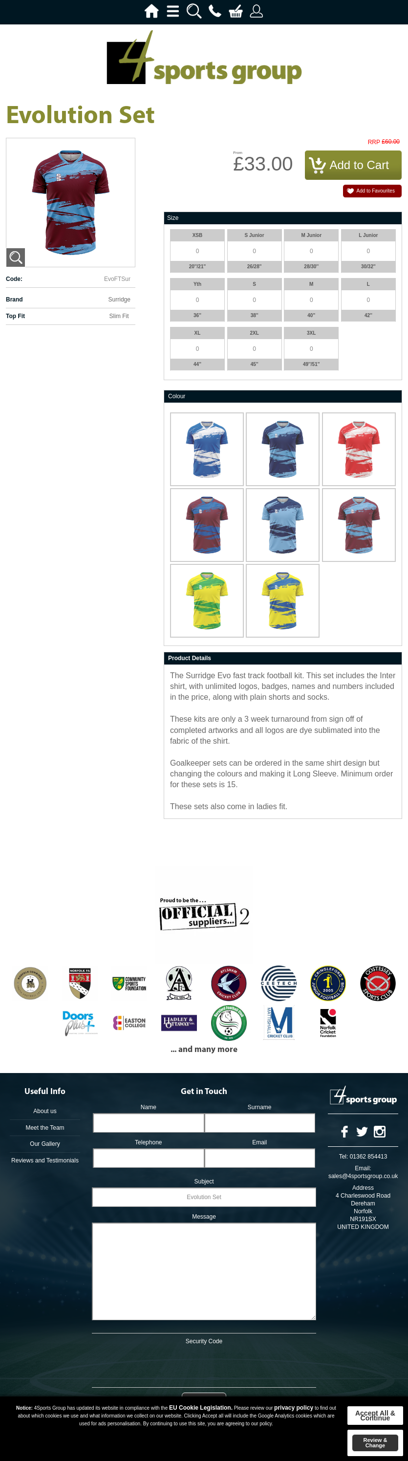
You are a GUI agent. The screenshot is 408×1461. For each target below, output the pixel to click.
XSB (198, 235)
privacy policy (293, 1407)
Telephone (148, 1142)
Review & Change (375, 1442)
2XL (254, 333)
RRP (374, 142)
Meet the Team (44, 1127)
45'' (254, 364)
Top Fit (15, 316)
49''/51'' (311, 364)
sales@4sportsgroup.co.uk (363, 1176)
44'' (197, 364)
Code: (14, 279)
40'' (311, 315)
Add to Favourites (376, 190)
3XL (311, 333)
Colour (176, 396)
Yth (197, 284)
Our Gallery (45, 1143)
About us (44, 1111)
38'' (254, 315)
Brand (14, 299)
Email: (363, 1168)
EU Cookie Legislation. (201, 1407)
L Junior (368, 235)
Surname (260, 1107)
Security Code (204, 1341)
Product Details (189, 658)
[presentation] (204, 1364)
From (237, 152)
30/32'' (368, 266)
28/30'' (311, 266)
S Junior (254, 235)
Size (172, 218)
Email (259, 1142)
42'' (368, 315)
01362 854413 (368, 1156)
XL (197, 333)
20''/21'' (197, 266)
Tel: (343, 1156)
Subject (204, 1181)
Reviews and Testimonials (45, 1160)
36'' (197, 315)
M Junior (311, 235)
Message (204, 1216)
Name (148, 1107)
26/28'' (254, 266)
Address (363, 1187)
